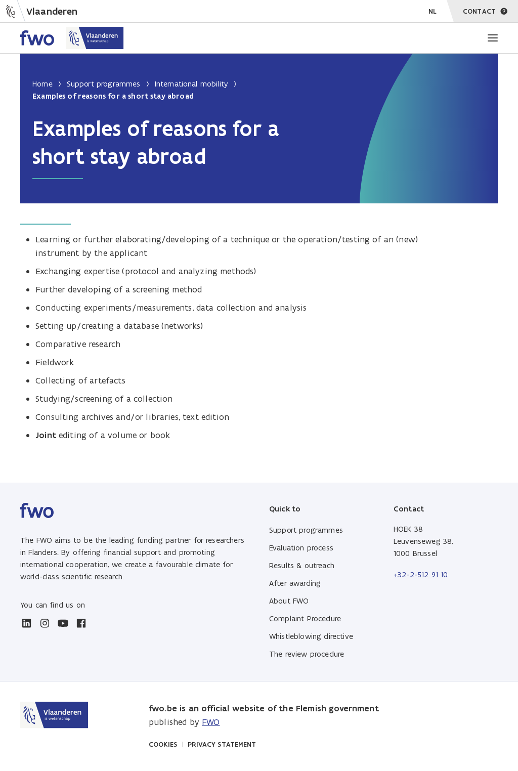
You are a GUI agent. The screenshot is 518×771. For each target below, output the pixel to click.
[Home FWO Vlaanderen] (72, 38)
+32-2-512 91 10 (421, 574)
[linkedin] (26, 623)
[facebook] (81, 623)
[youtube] (63, 623)
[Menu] (493, 38)
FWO (211, 721)
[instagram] (44, 623)
